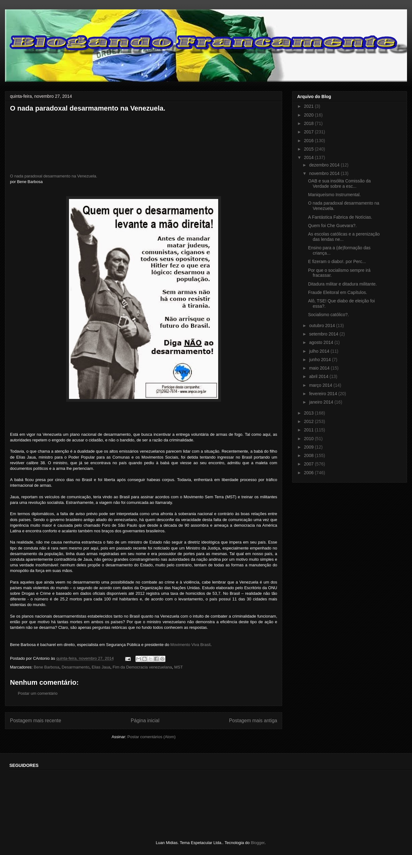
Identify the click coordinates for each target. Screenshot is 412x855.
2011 (309, 429)
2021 (309, 106)
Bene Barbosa (46, 667)
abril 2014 (319, 376)
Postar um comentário (37, 693)
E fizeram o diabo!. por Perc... (337, 261)
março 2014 (321, 385)
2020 (309, 114)
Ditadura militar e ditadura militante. (342, 283)
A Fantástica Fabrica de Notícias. (340, 217)
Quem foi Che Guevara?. (332, 225)
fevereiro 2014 (323, 393)
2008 (309, 455)
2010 (309, 438)
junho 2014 (320, 359)
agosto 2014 (321, 342)
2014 (309, 157)
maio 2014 (320, 367)
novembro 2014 (325, 173)
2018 (309, 123)
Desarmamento (76, 667)
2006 (309, 472)
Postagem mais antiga (253, 720)
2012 (309, 421)
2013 (309, 412)
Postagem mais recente (35, 720)
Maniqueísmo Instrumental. (334, 194)
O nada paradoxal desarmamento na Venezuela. (53, 176)
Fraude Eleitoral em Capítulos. (337, 292)
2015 (309, 149)
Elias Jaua (101, 667)
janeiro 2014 (321, 402)
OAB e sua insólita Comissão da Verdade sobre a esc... (339, 183)
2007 (309, 463)
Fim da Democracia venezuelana (142, 667)
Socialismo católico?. (328, 314)
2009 (309, 447)
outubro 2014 (322, 325)
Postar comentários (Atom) (151, 736)
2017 (309, 131)
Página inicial (145, 720)
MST (178, 667)
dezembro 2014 (325, 164)
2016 (309, 140)
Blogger (257, 842)
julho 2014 (320, 351)
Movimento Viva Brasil (190, 644)
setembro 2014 (324, 333)
